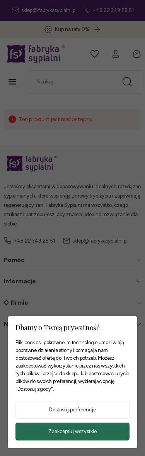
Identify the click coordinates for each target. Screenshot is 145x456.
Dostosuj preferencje (72, 410)
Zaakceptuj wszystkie (72, 431)
